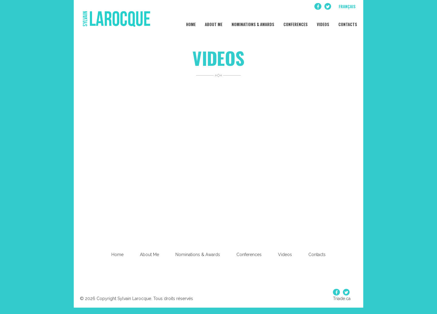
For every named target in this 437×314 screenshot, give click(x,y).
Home (190, 21)
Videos (322, 21)
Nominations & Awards (252, 21)
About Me (213, 21)
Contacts (347, 21)
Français (347, 6)
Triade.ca (342, 298)
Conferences (295, 21)
